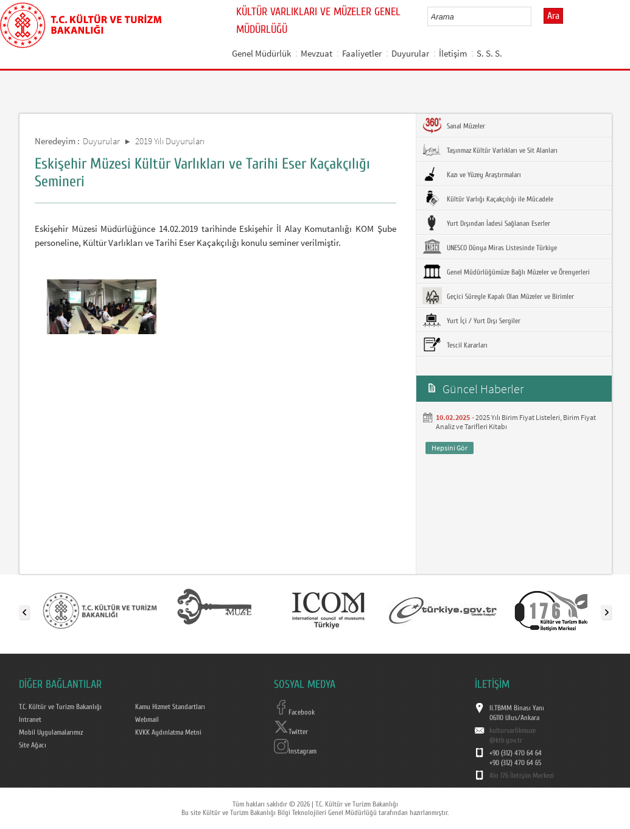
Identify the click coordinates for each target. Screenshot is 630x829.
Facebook (294, 712)
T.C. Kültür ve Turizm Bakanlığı (60, 706)
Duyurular (410, 53)
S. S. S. (489, 53)
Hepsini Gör (449, 447)
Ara (553, 15)
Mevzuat (316, 53)
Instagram (295, 751)
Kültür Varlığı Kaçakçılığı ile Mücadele (487, 198)
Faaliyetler (362, 53)
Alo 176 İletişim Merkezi (521, 775)
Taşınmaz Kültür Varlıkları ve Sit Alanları (490, 149)
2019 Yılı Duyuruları (170, 141)
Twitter (291, 731)
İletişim (453, 53)
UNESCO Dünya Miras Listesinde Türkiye (489, 247)
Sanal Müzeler (453, 125)
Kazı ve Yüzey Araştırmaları (471, 174)
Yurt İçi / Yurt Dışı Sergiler (471, 320)
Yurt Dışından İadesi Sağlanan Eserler (486, 222)
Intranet (30, 719)
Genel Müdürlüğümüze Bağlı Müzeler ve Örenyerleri (506, 271)
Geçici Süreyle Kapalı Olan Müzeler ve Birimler (498, 295)
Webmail (147, 719)
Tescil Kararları (455, 344)
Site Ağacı (32, 745)
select (535, 16)
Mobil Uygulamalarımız (51, 732)
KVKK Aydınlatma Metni (168, 732)
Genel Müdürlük (261, 53)
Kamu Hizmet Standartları (170, 706)
